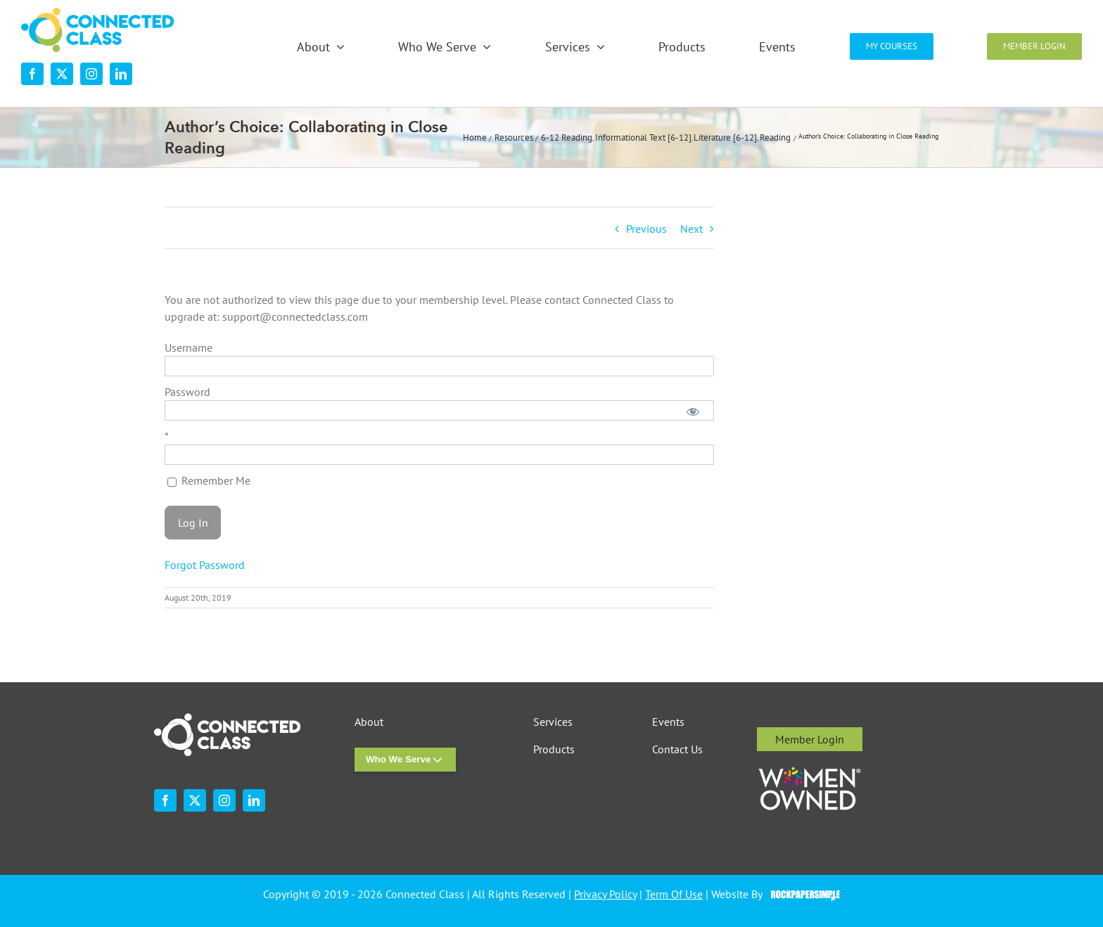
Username (188, 347)
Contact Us (677, 749)
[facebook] (32, 74)
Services (553, 722)
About (369, 722)
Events (668, 722)
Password (187, 392)
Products (554, 749)
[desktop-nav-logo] (97, 13)
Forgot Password (205, 565)
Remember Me (208, 480)
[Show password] (693, 410)
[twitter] (62, 74)
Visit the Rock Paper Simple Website (802, 895)
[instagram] (91, 74)
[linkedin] (121, 74)
